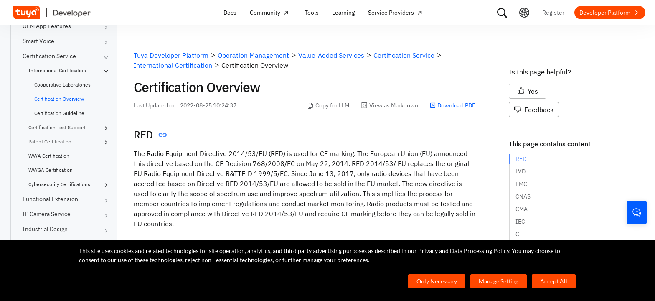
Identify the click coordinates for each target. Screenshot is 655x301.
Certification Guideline (59, 113)
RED (520, 159)
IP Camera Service (47, 214)
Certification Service (49, 56)
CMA (521, 209)
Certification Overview (59, 99)
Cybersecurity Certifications (59, 184)
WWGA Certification (50, 170)
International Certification (57, 70)
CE (519, 234)
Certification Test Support (57, 127)
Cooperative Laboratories (62, 85)
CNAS (523, 196)
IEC (520, 221)
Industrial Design (45, 229)
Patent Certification (49, 141)
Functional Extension (50, 199)
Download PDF (452, 105)
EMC (521, 184)
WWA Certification (48, 156)
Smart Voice (38, 41)
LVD (520, 171)
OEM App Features (47, 26)
